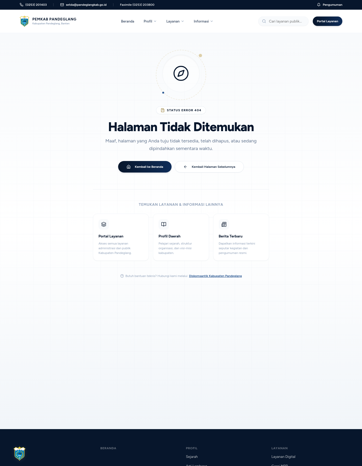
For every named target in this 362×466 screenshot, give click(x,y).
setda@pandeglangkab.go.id (83, 5)
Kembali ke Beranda (145, 167)
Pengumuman (329, 5)
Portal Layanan (327, 21)
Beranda (127, 21)
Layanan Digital (283, 456)
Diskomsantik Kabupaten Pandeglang (215, 276)
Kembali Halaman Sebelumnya (209, 167)
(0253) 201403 (33, 5)
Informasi (204, 21)
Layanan (175, 21)
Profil (150, 21)
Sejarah (192, 456)
